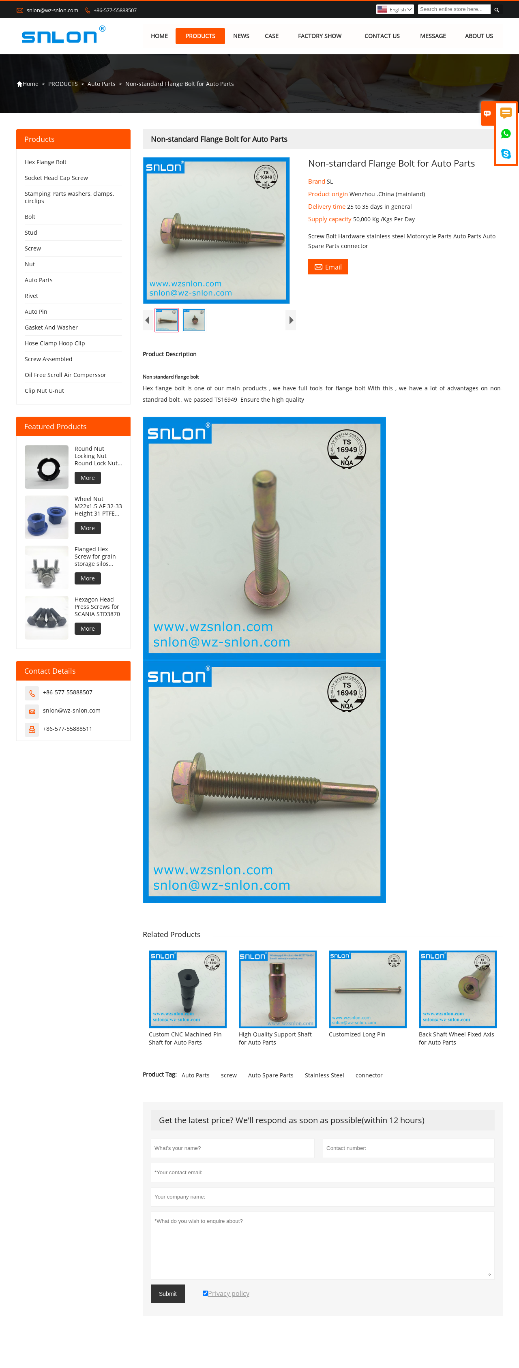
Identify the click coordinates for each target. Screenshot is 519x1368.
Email (328, 267)
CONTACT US (382, 36)
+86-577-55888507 (115, 10)
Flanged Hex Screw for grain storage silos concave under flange (95, 557)
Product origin (329, 194)
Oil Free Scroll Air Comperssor (65, 375)
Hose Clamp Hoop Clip (55, 343)
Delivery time (327, 207)
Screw (33, 249)
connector (369, 1082)
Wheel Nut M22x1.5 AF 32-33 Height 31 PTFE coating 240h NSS (98, 507)
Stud (31, 233)
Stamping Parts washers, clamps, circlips (69, 197)
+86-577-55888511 (67, 729)
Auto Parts (102, 84)
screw (229, 1082)
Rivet (31, 296)
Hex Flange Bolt (45, 162)
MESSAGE (433, 36)
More (88, 478)
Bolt (30, 217)
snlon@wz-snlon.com (52, 10)
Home (27, 84)
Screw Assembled (49, 359)
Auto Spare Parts (271, 1082)
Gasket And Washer (51, 328)
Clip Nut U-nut (44, 391)
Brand (317, 182)
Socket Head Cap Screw (56, 178)
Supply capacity (330, 219)
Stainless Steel (324, 1082)
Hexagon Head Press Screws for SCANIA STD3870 (97, 607)
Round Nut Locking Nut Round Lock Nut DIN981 (96, 456)
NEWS (241, 36)
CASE (272, 36)
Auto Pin (36, 312)
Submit (168, 1301)
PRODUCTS (200, 36)
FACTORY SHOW (319, 36)
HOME (159, 36)
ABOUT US (479, 36)
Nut (30, 264)
